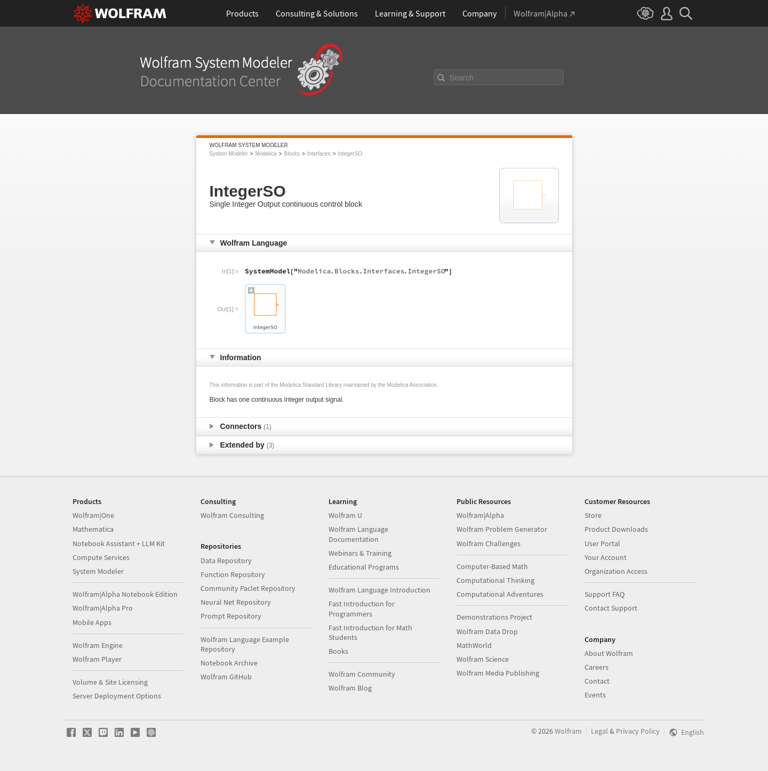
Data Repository (226, 560)
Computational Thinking (495, 580)
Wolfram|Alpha (480, 515)
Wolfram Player (97, 659)
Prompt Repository (231, 616)
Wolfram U (345, 515)
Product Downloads (616, 529)
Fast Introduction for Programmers (362, 608)
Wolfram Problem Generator (502, 529)
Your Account (606, 557)
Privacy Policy (638, 731)
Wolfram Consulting (232, 515)
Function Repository (233, 574)
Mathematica (93, 529)
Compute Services (101, 557)
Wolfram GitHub (226, 676)
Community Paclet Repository (248, 588)
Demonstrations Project (494, 617)
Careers (597, 667)
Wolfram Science (483, 659)
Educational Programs (364, 567)
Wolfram (568, 731)
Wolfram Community (362, 674)
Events (595, 695)
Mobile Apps (92, 622)
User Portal (602, 543)
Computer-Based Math (492, 566)
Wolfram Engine (98, 645)
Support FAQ (605, 594)
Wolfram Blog (350, 688)
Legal (599, 731)
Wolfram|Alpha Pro (103, 608)
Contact (597, 681)
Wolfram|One (93, 515)
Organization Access (616, 571)
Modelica (266, 154)
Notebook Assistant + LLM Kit (119, 543)
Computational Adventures (500, 594)
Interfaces (319, 154)
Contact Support (611, 608)
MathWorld (474, 645)
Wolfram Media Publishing (498, 673)
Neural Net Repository (236, 602)
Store (593, 515)
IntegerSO (350, 154)
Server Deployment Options (117, 696)
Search (462, 78)
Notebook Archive (229, 663)
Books (338, 651)
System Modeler (229, 154)
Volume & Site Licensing (110, 682)
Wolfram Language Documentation (358, 533)
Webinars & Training (360, 553)
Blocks (291, 154)
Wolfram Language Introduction (379, 590)
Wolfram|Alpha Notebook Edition (125, 594)
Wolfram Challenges (489, 543)
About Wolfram (609, 653)
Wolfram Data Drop (487, 631)
